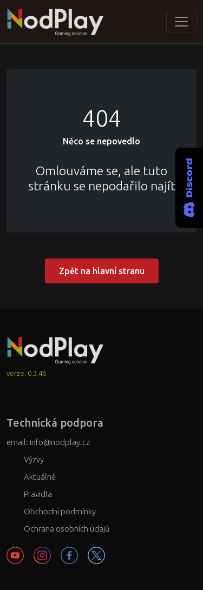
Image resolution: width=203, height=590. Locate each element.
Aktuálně (40, 476)
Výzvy (34, 459)
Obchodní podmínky (60, 511)
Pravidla (38, 494)
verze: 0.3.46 (26, 373)
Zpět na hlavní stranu (102, 271)
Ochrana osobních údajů (67, 528)
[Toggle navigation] (181, 21)
